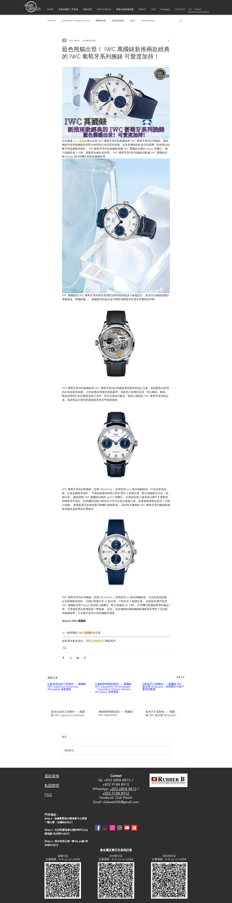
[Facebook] (98, 828)
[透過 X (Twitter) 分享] (70, 657)
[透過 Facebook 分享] (63, 657)
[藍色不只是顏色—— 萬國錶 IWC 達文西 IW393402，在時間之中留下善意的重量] (163, 694)
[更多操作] (168, 40)
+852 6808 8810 (123, 789)
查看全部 (180, 677)
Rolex (132, 20)
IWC (65, 648)
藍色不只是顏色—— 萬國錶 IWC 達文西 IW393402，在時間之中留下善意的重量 (162, 713)
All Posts (51, 20)
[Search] (198, 9)
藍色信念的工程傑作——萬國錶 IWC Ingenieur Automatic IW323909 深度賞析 (68, 713)
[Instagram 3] (120, 828)
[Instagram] (105, 828)
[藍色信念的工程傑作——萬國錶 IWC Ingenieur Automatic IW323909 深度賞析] (69, 694)
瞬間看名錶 (101, 20)
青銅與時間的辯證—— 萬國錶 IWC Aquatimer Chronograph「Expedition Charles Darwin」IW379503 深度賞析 (115, 713)
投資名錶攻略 (118, 20)
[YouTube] (127, 828)
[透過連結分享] (84, 657)
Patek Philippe (148, 20)
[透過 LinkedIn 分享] (77, 657)
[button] (180, 20)
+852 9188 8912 (116, 793)
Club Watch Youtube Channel (76, 20)
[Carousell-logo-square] (134, 828)
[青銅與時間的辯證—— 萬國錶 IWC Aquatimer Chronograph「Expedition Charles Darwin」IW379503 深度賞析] (116, 694)
